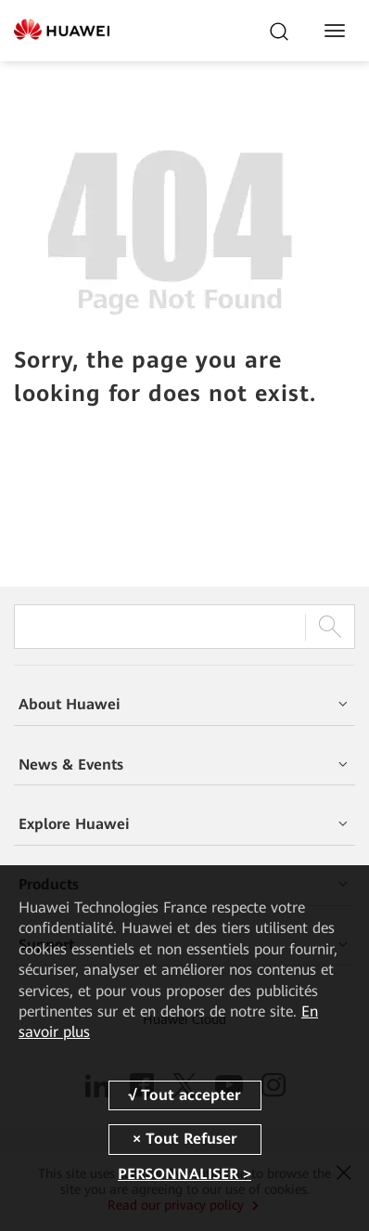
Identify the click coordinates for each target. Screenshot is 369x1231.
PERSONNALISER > (184, 1174)
